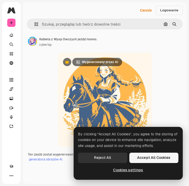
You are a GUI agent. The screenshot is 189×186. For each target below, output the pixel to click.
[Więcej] (11, 176)
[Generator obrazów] (11, 98)
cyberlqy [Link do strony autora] (45, 45)
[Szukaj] (11, 44)
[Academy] (11, 166)
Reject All (102, 157)
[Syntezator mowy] (11, 117)
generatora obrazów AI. (46, 159)
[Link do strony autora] (32, 41)
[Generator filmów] (11, 108)
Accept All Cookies (154, 157)
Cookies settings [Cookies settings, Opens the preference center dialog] (128, 170)
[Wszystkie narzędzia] (11, 80)
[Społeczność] (11, 63)
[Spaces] (11, 89)
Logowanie (169, 10)
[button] (34, 24)
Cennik (146, 10)
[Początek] (11, 35)
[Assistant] (11, 126)
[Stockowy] (11, 54)
